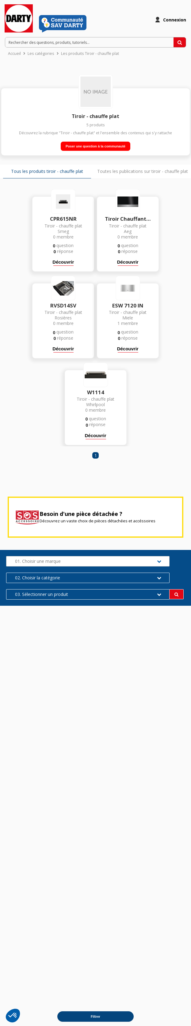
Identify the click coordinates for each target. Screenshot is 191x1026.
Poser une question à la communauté (95, 146)
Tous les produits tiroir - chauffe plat (47, 171)
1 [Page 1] (95, 455)
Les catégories (41, 53)
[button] (13, 1015)
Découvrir (63, 262)
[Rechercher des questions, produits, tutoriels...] (180, 42)
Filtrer (95, 1016)
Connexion (174, 20)
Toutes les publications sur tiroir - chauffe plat (142, 171)
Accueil (14, 53)
